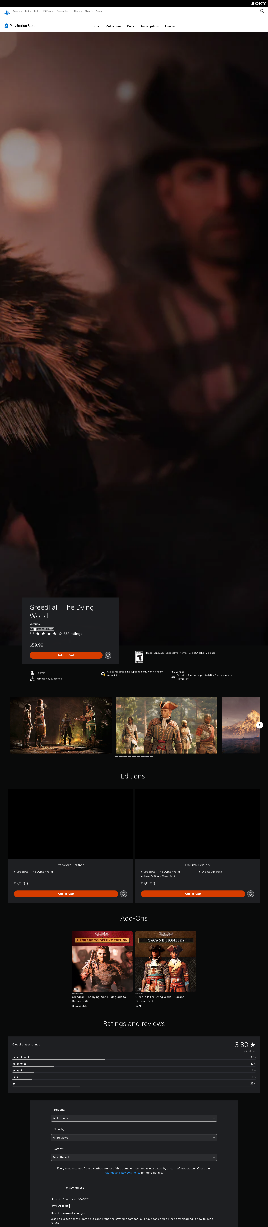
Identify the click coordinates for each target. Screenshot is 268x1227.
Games (16, 11)
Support (100, 11)
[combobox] (134, 1114)
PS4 (36, 11)
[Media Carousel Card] (61, 721)
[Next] (259, 721)
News (77, 11)
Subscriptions (149, 22)
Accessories (62, 11)
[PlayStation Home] (7, 11)
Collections (113, 22)
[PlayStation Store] (20, 22)
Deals (131, 22)
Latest (97, 22)
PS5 (27, 11)
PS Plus (47, 11)
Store (87, 11)
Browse (170, 22)
